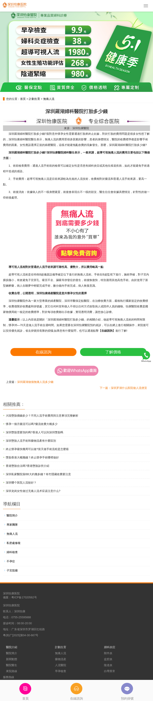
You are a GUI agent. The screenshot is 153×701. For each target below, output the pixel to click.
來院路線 (11, 671)
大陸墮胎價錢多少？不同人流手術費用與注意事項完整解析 (42, 415)
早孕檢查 (60, 671)
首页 (23, 98)
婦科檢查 (12, 552)
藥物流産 (60, 659)
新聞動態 (11, 659)
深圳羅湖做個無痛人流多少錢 (35, 381)
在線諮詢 (43, 352)
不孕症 (11, 561)
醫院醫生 (11, 665)
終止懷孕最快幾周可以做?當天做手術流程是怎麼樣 (37, 449)
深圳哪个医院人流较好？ (21, 482)
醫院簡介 (12, 515)
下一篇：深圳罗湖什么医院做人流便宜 (123, 387)
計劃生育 (34, 98)
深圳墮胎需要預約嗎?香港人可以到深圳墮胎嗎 (34, 432)
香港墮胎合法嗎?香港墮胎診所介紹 (27, 465)
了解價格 (113, 352)
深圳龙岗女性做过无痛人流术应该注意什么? (33, 491)
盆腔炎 (108, 659)
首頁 (25, 690)
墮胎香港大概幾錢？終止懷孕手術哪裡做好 (32, 457)
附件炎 (108, 653)
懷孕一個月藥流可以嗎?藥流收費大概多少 (32, 424)
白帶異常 (109, 671)
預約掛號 (127, 690)
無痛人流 (48, 98)
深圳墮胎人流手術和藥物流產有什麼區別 (31, 440)
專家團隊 (12, 524)
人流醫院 (60, 665)
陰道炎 (108, 665)
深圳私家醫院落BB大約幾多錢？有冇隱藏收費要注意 (38, 474)
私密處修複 (14, 543)
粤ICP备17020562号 (24, 597)
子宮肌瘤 (12, 570)
